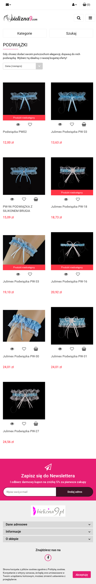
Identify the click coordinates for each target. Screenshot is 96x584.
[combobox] (23, 66)
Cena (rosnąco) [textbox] (13, 66)
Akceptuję (82, 574)
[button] (86, 5)
